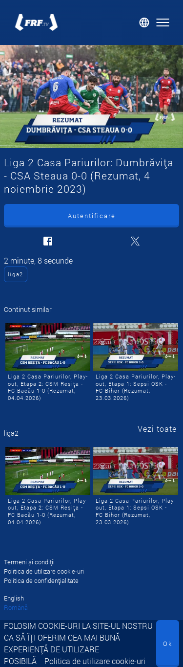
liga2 (15, 274)
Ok (167, 643)
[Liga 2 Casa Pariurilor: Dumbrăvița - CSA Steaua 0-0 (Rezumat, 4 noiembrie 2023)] (91, 96)
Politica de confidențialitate (41, 580)
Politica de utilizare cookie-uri (94, 661)
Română (16, 607)
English (14, 598)
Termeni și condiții (29, 562)
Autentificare (92, 216)
